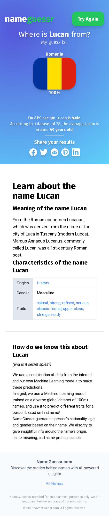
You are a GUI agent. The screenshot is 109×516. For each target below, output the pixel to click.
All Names (54, 483)
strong (55, 303)
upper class (73, 308)
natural (42, 303)
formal (56, 308)
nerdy (56, 314)
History (43, 283)
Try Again (88, 19)
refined (68, 303)
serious (82, 303)
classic (43, 308)
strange (43, 314)
